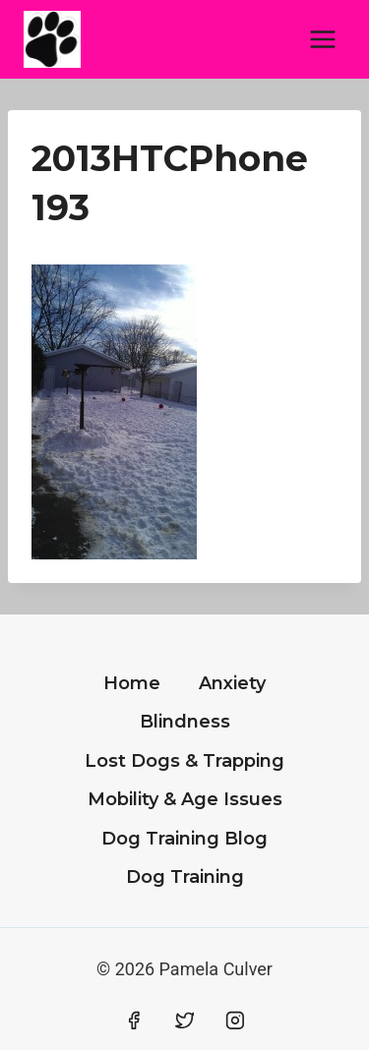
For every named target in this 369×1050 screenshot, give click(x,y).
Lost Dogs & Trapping (184, 761)
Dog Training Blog (184, 838)
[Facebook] (134, 1020)
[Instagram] (235, 1020)
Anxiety (232, 683)
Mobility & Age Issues (185, 799)
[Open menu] (322, 39)
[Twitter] (185, 1020)
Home (131, 683)
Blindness (185, 721)
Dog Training (185, 877)
